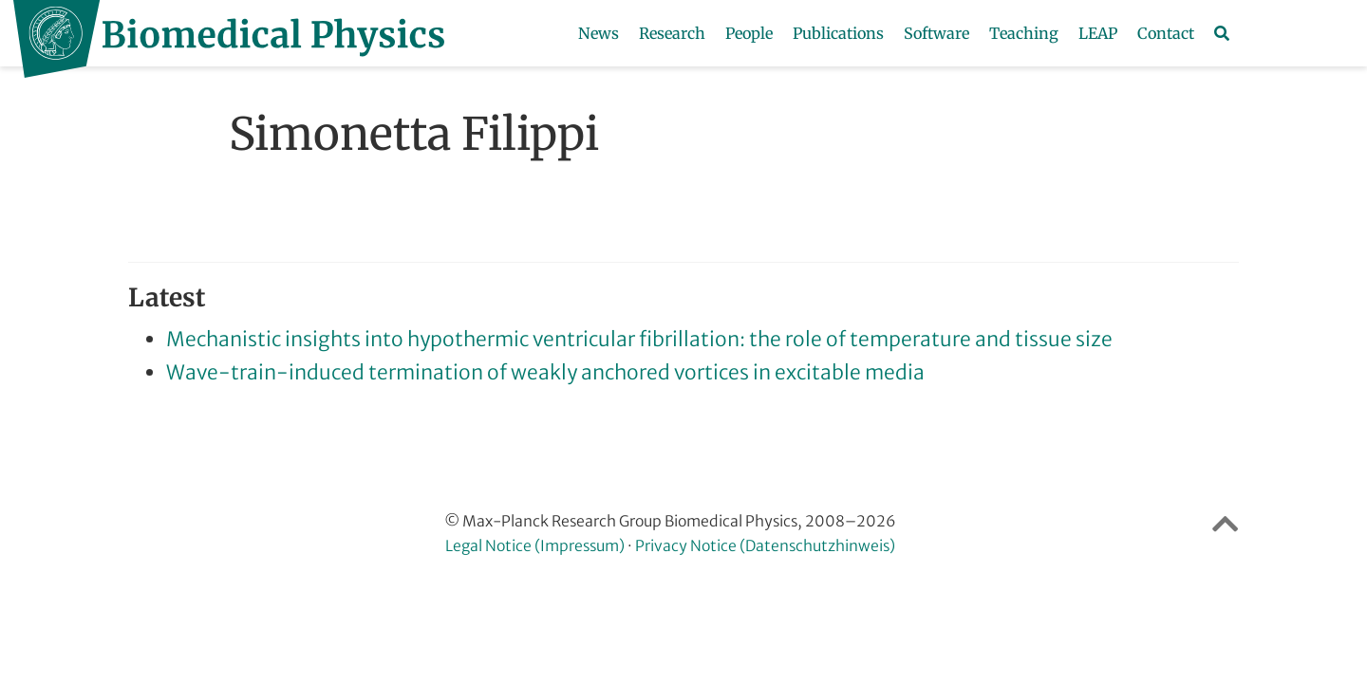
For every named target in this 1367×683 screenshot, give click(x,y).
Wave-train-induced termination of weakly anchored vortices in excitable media (545, 372)
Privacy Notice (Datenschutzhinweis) (765, 546)
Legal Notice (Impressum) (535, 546)
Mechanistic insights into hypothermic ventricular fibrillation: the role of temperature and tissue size (639, 339)
